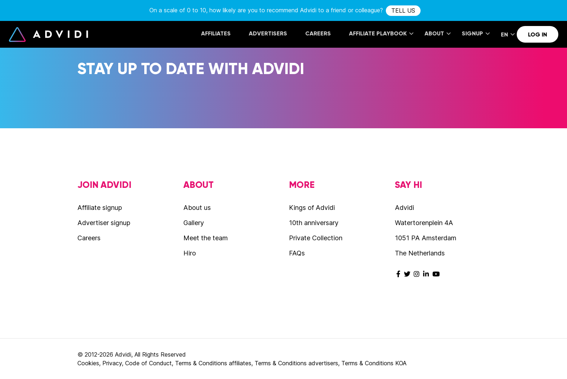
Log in (537, 34)
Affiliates (216, 33)
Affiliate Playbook (381, 33)
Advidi (48, 34)
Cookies (88, 363)
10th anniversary (313, 223)
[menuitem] (216, 34)
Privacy (112, 363)
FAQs (297, 253)
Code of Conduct (148, 363)
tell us (403, 10)
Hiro (189, 253)
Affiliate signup (99, 207)
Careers (318, 33)
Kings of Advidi (312, 207)
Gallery (193, 223)
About (438, 33)
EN (508, 34)
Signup (476, 33)
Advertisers (268, 33)
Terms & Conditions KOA (373, 363)
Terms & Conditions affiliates (213, 363)
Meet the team (205, 238)
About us (197, 207)
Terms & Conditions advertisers (296, 363)
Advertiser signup (103, 223)
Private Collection (315, 238)
